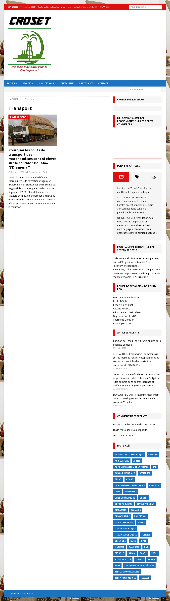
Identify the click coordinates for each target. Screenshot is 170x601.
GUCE (133, 541)
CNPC (117, 491)
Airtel (136, 460)
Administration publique (129, 454)
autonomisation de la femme (131, 467)
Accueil (11, 83)
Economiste (35, 172)
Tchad (151, 559)
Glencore (120, 541)
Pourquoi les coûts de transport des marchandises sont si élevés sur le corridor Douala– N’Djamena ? (32, 159)
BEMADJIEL (144, 473)
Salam (131, 553)
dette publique (123, 504)
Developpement (145, 504)
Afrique (152, 454)
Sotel (154, 553)
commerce (131, 491)
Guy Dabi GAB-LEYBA (144, 424)
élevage (144, 577)
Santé (143, 553)
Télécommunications (127, 571)
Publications (46, 83)
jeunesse (119, 547)
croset (116, 435)
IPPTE (143, 541)
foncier (145, 534)
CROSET (144, 497)
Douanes (136, 510)
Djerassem (120, 510)
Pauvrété (134, 547)
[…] (23, 207)
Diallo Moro (119, 429)
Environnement (124, 522)
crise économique (125, 497)
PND (146, 547)
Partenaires (86, 83)
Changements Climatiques (130, 485)
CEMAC (129, 479)
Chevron (154, 485)
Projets (27, 83)
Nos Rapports (139, 429)
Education (140, 516)
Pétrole (119, 553)
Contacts (103, 83)
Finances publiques (126, 534)
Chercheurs (67, 83)
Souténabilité (123, 559)
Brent (118, 479)
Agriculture (122, 460)
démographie (122, 516)
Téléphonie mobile (125, 577)
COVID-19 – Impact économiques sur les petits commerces (135, 121)
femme (141, 522)
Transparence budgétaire (139, 565)
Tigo (117, 565)
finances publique (125, 528)
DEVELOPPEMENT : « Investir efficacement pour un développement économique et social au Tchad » (136, 398)
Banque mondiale (125, 473)
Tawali (139, 559)
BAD (155, 467)
